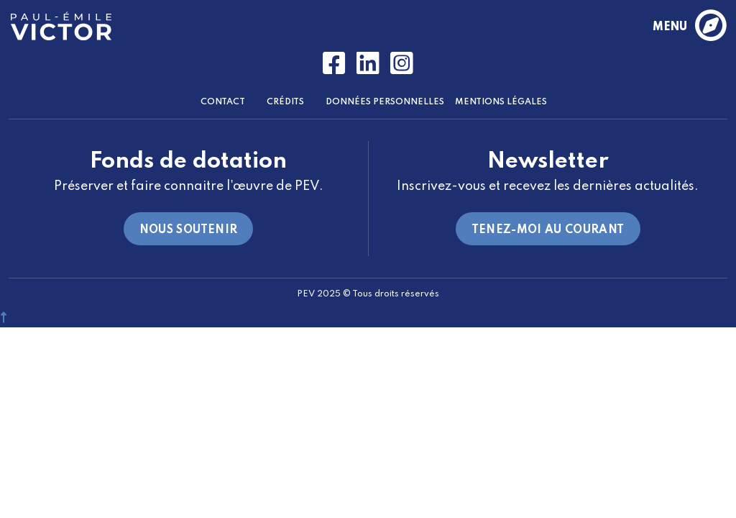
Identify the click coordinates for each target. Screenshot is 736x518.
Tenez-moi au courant (548, 230)
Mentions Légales (501, 102)
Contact (223, 102)
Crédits (285, 102)
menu (689, 26)
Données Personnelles (385, 102)
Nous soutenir (188, 230)
